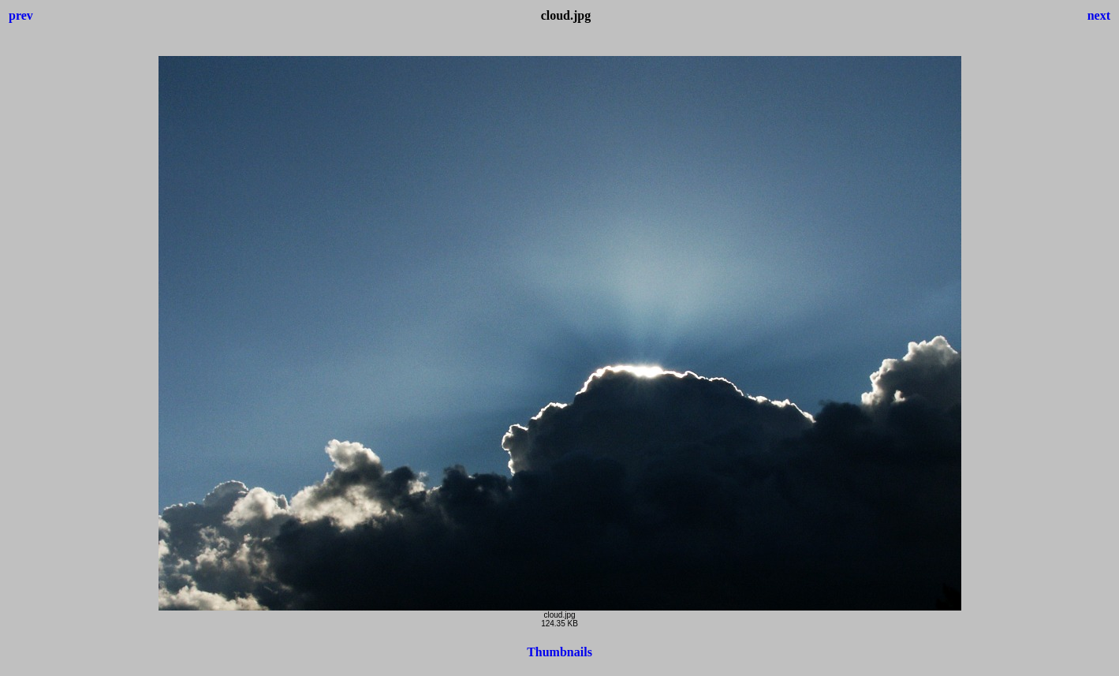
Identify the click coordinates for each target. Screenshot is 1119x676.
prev (21, 15)
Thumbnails (559, 652)
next (1098, 15)
